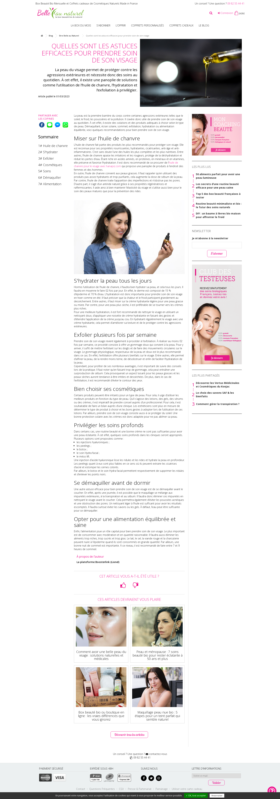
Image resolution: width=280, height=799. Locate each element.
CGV (121, 789)
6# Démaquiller (49, 177)
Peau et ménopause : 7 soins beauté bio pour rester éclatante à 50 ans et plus (157, 655)
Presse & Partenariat (139, 789)
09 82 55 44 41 (235, 3)
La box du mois (81, 25)
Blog (51, 35)
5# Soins (44, 171)
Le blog (204, 25)
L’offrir (121, 25)
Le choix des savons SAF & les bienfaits (215, 394)
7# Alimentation (49, 184)
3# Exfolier (46, 158)
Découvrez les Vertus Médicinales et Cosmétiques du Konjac (217, 384)
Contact (80, 789)
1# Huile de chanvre (53, 146)
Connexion (225, 13)
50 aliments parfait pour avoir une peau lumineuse (218, 175)
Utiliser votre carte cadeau (187, 789)
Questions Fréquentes (102, 789)
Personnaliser (216, 795)
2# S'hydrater (48, 152)
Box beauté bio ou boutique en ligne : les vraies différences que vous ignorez (101, 716)
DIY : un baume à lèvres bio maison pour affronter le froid (218, 215)
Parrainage (162, 789)
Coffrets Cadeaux (181, 25)
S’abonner (103, 25)
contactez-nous (158, 754)
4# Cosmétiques (50, 165)
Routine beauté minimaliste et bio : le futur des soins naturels (219, 205)
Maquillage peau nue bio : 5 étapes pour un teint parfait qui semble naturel (157, 716)
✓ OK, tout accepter (196, 795)
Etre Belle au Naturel (69, 35)
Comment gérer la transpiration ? (217, 404)
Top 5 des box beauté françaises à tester (218, 195)
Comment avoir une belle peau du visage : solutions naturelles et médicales (101, 655)
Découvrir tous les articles (129, 735)
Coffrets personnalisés (147, 25)
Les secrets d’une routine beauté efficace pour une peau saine (217, 185)
